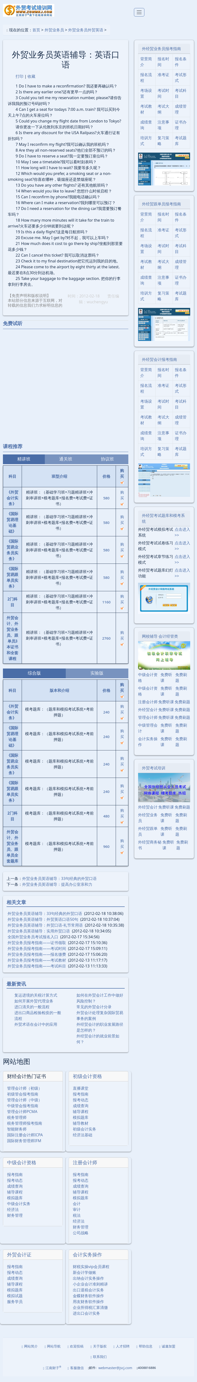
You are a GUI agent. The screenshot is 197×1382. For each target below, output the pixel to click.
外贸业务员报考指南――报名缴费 (37, 959)
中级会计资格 (21, 1168)
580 (106, 503)
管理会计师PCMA (22, 1117)
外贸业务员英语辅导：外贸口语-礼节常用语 (45, 930)
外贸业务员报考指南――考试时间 (37, 953)
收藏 (31, 81)
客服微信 (76, 1373)
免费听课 (166, 683)
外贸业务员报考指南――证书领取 (37, 948)
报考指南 (80, 1099)
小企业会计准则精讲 (90, 1289)
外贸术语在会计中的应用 (35, 1029)
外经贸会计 (148, 715)
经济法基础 (82, 1140)
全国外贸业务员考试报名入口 (33, 942)
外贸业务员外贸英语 (85, 35)
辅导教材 (80, 1128)
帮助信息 (144, 1351)
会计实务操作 (87, 1260)
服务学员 (15, 1307)
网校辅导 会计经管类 (160, 641)
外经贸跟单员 (148, 837)
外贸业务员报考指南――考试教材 (37, 965)
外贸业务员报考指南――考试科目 (37, 971)
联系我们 (98, 1362)
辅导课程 (80, 1117)
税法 (77, 1221)
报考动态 (80, 1105)
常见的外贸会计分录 (94, 1012)
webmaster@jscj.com (115, 1373)
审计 (77, 1215)
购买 (122, 503)
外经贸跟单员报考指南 (161, 209)
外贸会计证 (19, 1260)
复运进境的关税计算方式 (35, 1000)
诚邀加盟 (167, 1351)
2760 (106, 643)
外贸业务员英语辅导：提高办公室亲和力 (57, 889)
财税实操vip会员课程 (91, 1272)
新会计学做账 (84, 1278)
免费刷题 (181, 683)
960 (106, 851)
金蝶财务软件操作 (88, 1301)
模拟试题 (15, 1301)
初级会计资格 (87, 1081)
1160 (106, 607)
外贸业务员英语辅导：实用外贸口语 (39, 936)
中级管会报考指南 (22, 1111)
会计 (77, 1209)
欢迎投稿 (75, 1351)
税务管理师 (17, 1123)
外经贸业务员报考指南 (161, 54)
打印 (19, 81)
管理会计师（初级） (24, 1093)
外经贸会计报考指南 (159, 364)
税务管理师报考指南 (24, 1128)
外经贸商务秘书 (149, 850)
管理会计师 (148, 723)
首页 (36, 35)
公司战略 (80, 1238)
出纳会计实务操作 (88, 1283)
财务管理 (15, 1221)
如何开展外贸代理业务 (33, 1006)
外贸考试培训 (153, 773)
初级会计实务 (84, 1134)
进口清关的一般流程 (31, 1012)
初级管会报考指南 (22, 1099)
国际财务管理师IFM (24, 1146)
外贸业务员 (54, 35)
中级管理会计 (148, 733)
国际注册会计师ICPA (25, 1140)
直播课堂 (80, 1093)
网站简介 (30, 1351)
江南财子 (52, 1373)
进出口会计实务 (86, 1318)
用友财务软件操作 (88, 1307)
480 (106, 821)
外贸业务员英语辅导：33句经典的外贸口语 (59, 884)
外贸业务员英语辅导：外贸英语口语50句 (43, 924)
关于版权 (98, 1351)
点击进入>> (182, 537)
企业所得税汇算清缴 (90, 1313)
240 (106, 717)
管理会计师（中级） (24, 1105)
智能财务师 (17, 1134)
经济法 (13, 1215)
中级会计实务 (18, 1209)
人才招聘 (121, 1351)
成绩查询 (80, 1111)
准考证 (163, 80)
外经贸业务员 (148, 823)
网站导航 (53, 1351)
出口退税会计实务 (88, 1295)
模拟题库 (80, 1123)
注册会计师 (85, 1168)
